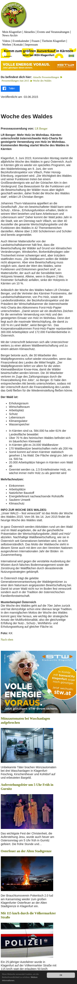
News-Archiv (10, 35)
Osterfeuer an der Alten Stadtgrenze (26, 851)
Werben (6, 44)
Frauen (36, 40)
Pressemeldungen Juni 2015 (15, 80)
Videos (6, 40)
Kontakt (18, 44)
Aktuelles (29, 32)
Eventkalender (21, 40)
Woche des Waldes (42, 80)
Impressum (31, 44)
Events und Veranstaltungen (53, 32)
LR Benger (41, 128)
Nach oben (7, 639)
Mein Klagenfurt (12, 32)
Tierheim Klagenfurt (54, 40)
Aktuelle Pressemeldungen (46, 77)
